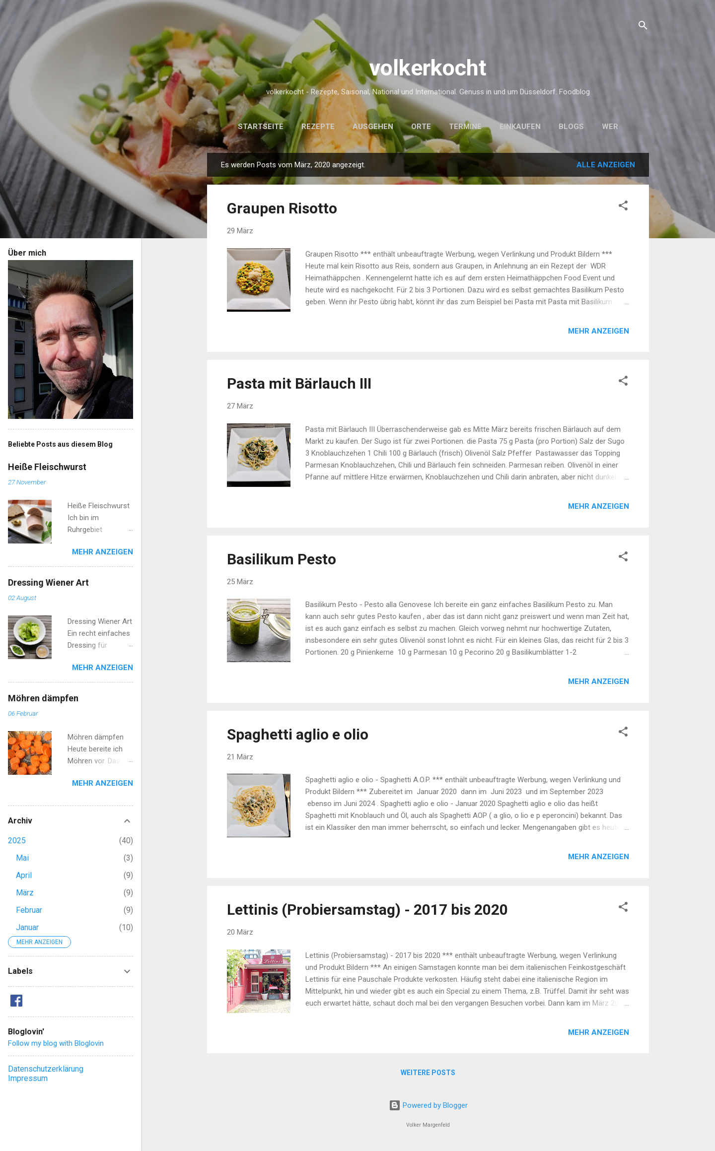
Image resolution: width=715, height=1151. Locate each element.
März (25, 892)
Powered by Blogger (428, 1105)
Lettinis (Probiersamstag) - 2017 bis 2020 (367, 909)
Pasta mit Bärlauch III (299, 383)
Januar (27, 927)
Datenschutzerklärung (45, 1069)
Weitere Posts (428, 1073)
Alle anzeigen (605, 164)
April (24, 875)
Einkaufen (520, 126)
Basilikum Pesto (281, 559)
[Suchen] (643, 27)
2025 (17, 840)
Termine (465, 126)
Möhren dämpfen (43, 698)
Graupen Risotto (282, 208)
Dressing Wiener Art (48, 582)
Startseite (261, 126)
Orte (421, 126)
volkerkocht (428, 68)
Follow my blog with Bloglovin (56, 1043)
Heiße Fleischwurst (47, 467)
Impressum (28, 1078)
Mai (22, 858)
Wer (610, 126)
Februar (29, 910)
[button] (623, 207)
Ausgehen (373, 126)
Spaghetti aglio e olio (297, 734)
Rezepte (318, 126)
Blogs (571, 126)
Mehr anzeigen (598, 331)
